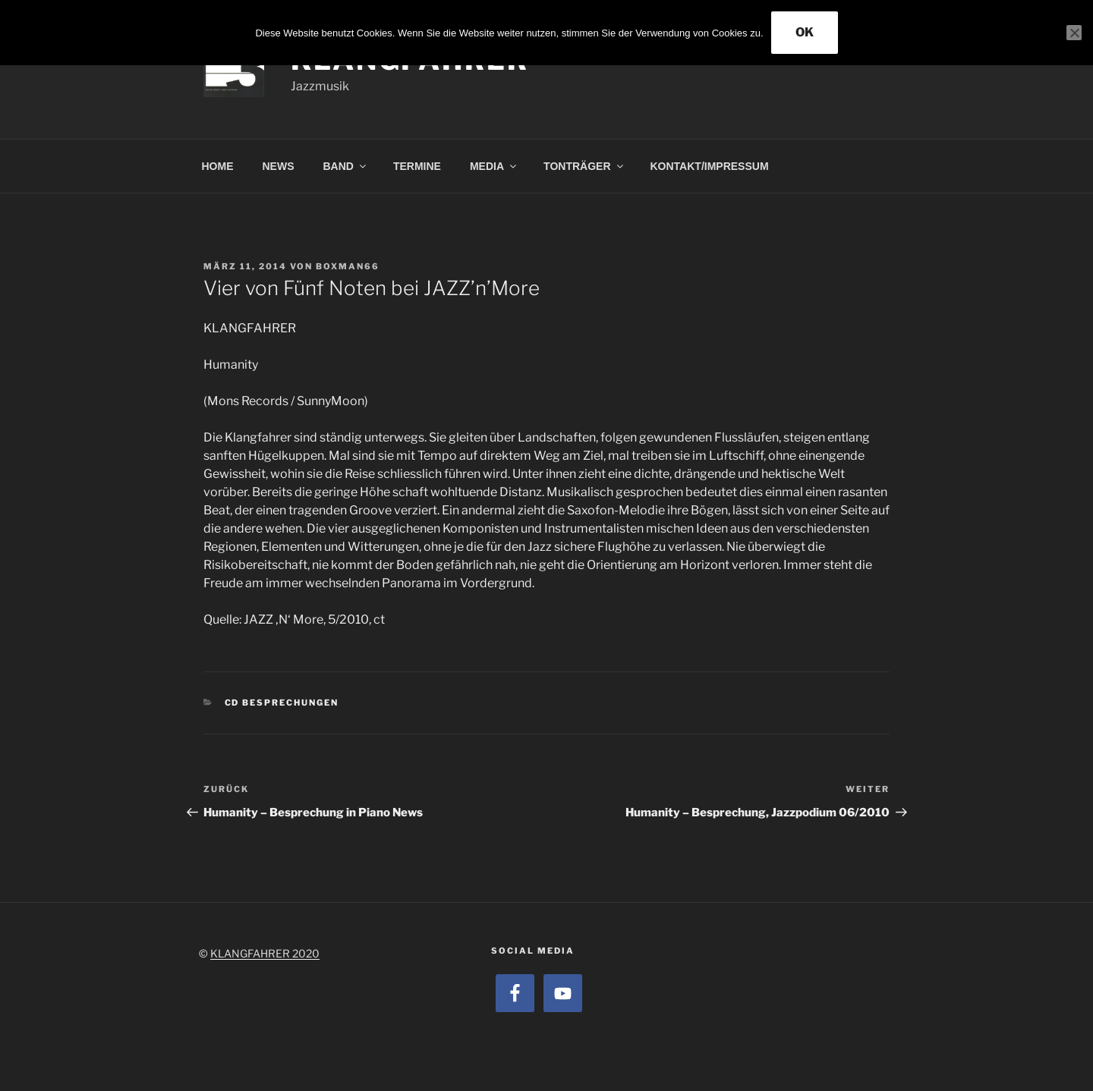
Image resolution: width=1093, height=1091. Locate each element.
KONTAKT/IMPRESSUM (709, 166)
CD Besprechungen (282, 702)
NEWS (279, 166)
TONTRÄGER (584, 166)
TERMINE (417, 166)
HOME (218, 166)
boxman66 (348, 266)
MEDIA (494, 166)
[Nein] (1074, 32)
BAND (345, 166)
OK (804, 32)
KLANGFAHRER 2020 (265, 953)
